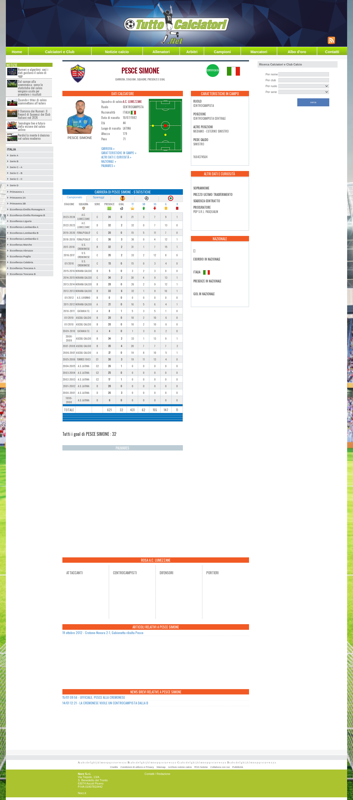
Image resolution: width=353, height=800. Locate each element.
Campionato (74, 197)
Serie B (14, 161)
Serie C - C (16, 179)
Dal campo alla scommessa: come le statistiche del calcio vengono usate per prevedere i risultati (30, 88)
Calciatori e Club (59, 52)
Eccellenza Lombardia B (24, 233)
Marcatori (258, 52)
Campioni (222, 52)
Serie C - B (16, 173)
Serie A (14, 155)
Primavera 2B (18, 203)
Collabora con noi (220, 767)
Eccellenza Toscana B (23, 274)
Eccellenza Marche (21, 244)
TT (132, 204)
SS (155, 204)
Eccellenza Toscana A (22, 268)
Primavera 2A (18, 197)
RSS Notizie (201, 767)
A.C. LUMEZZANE (132, 101)
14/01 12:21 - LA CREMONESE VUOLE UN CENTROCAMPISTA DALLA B (105, 703)
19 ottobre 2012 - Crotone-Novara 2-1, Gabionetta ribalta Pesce (102, 632)
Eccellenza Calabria (21, 262)
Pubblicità (237, 767)
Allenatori (161, 52)
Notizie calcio (117, 52)
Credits (114, 767)
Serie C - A (16, 167)
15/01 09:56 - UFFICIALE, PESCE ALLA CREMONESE (93, 697)
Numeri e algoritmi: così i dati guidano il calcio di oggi (33, 72)
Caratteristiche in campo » (119, 153)
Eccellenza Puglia (20, 256)
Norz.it (82, 793)
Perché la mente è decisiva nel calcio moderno (34, 137)
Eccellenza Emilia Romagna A (27, 209)
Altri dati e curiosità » (116, 157)
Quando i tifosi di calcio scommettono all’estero (32, 101)
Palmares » (108, 166)
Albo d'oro (297, 52)
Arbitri (192, 52)
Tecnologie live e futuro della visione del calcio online (31, 126)
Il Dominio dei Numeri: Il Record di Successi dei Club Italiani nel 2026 (34, 114)
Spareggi (98, 197)
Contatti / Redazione (157, 773)
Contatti (332, 52)
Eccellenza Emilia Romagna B (27, 215)
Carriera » (108, 148)
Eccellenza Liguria (20, 221)
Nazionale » (108, 161)
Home (17, 52)
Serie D (14, 185)
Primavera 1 (17, 192)
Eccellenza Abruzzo (21, 250)
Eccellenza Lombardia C (24, 239)
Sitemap (161, 767)
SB (143, 204)
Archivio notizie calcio (180, 767)
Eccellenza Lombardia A (24, 227)
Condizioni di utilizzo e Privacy (137, 767)
